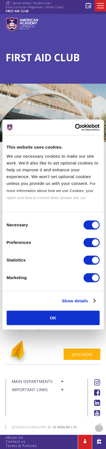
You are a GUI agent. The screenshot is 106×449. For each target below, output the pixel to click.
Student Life (41, 3)
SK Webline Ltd (65, 427)
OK (53, 317)
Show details (75, 300)
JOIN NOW (82, 354)
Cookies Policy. (21, 205)
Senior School (22, 3)
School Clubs (53, 7)
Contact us (15, 441)
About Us (14, 437)
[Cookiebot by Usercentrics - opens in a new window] (75, 127)
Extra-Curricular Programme (24, 7)
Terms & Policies (21, 445)
